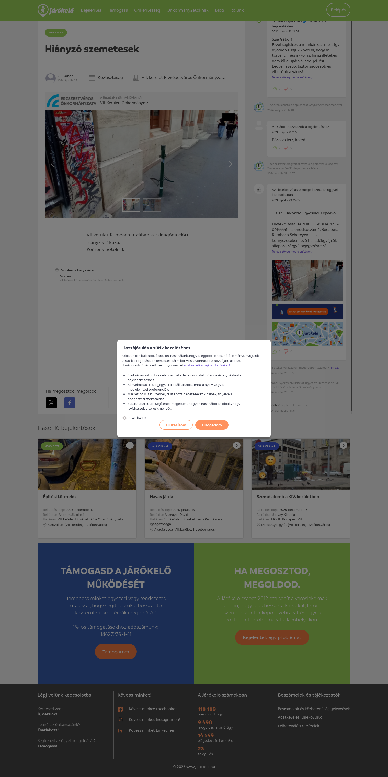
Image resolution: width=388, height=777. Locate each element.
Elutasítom (176, 424)
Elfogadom (212, 424)
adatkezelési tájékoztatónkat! (207, 365)
